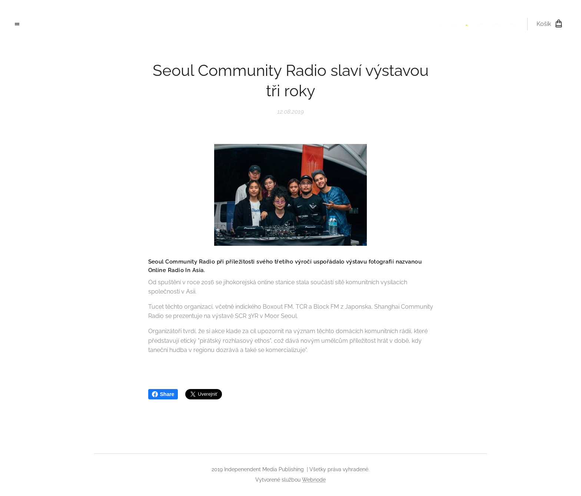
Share (163, 394)
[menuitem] (457, 24)
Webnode (314, 480)
